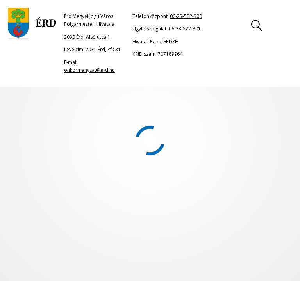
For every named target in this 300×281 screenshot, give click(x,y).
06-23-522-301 (185, 28)
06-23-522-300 (186, 16)
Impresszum (169, 220)
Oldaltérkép (37, 220)
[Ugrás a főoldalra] (32, 23)
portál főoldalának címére (91, 127)
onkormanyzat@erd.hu (89, 70)
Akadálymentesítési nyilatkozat (60, 234)
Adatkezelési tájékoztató (247, 220)
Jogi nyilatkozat (103, 220)
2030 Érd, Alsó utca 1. (87, 37)
